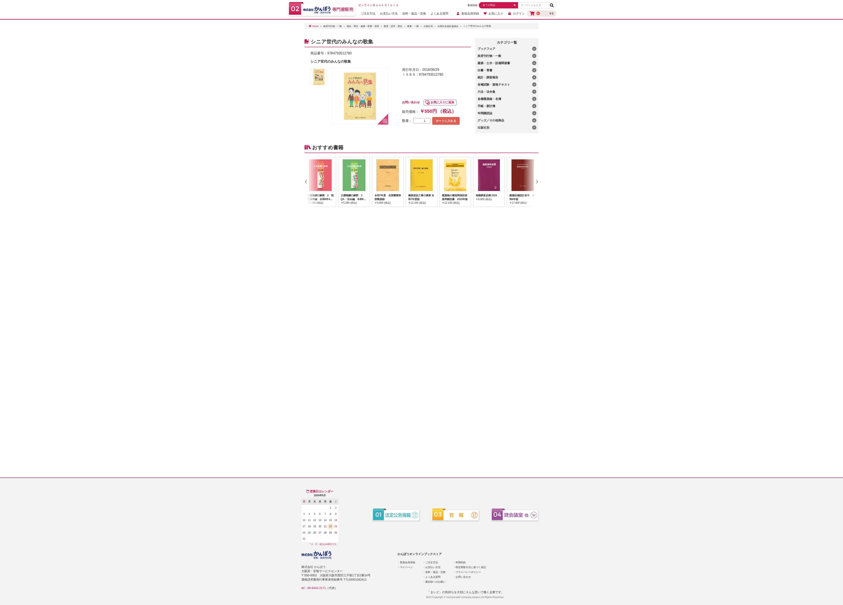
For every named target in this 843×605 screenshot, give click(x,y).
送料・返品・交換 (414, 13)
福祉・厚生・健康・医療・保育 (363, 26)
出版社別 (428, 26)
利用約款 (461, 562)
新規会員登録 (467, 13)
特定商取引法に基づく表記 (471, 567)
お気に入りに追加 (442, 102)
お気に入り (493, 13)
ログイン (516, 13)
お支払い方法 (389, 13)
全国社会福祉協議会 (448, 26)
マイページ (406, 567)
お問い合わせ (411, 102)
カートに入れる (446, 120)
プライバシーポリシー (468, 572)
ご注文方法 (368, 13)
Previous (312, 182)
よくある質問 (439, 13)
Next (530, 182)
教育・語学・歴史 (393, 26)
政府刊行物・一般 (332, 26)
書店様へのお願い (435, 581)
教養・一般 (413, 26)
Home (315, 26)
